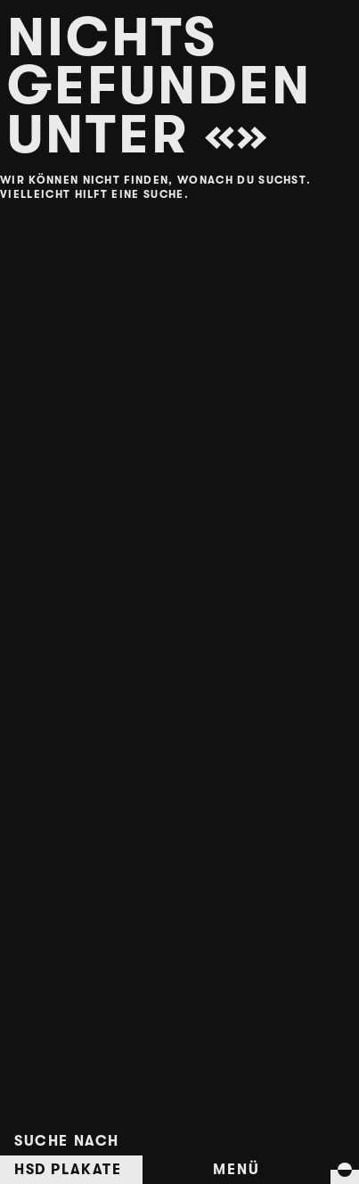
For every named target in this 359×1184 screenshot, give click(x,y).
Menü (236, 1170)
